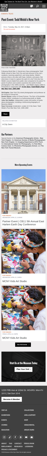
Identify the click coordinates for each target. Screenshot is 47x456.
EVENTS (4, 420)
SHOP (26, 420)
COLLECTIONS (29, 410)
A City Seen (7, 124)
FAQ (10, 443)
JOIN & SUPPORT (29, 415)
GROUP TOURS (29, 430)
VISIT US (4, 410)
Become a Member (11, 399)
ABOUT (4, 443)
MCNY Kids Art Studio (14, 281)
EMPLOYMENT (6, 446)
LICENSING (29, 446)
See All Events (22, 344)
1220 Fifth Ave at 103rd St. (13, 390)
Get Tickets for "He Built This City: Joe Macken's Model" (23, 1)
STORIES (4, 425)
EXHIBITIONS (5, 415)
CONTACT (18, 443)
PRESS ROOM (29, 443)
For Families (6, 215)
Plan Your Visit (22, 369)
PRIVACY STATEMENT (9, 449)
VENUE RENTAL (29, 425)
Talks (10, 14)
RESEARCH (18, 446)
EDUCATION (5, 430)
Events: (4, 14)
